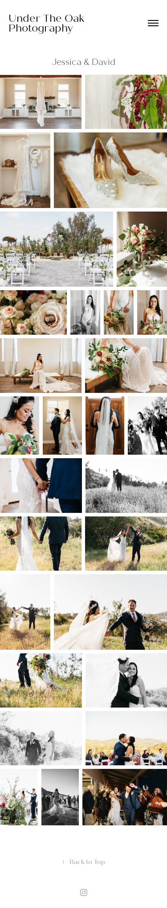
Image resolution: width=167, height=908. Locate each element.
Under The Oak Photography (47, 23)
